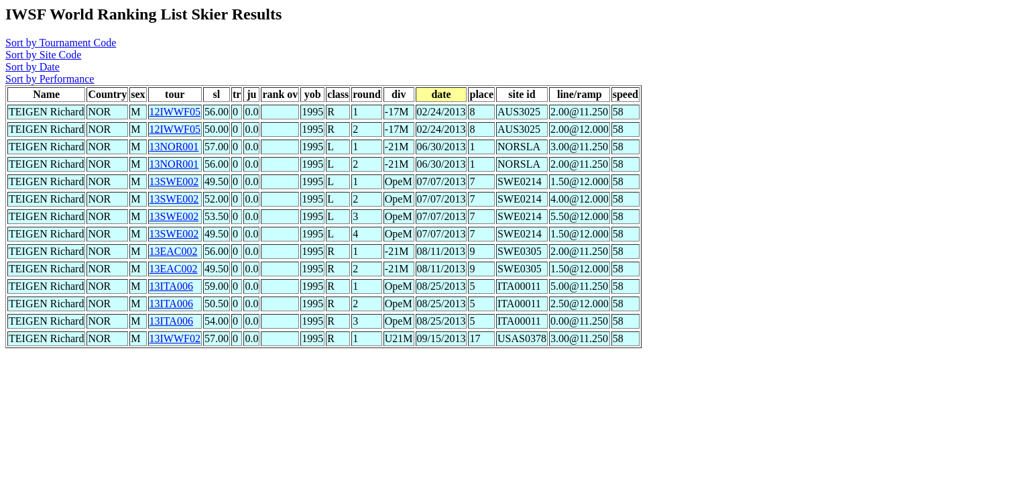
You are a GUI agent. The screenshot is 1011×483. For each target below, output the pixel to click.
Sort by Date (32, 66)
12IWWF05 (175, 111)
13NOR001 (174, 146)
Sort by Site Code (43, 54)
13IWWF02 (175, 338)
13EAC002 (174, 251)
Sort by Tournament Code (60, 42)
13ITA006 (171, 286)
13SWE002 (174, 181)
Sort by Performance (49, 79)
